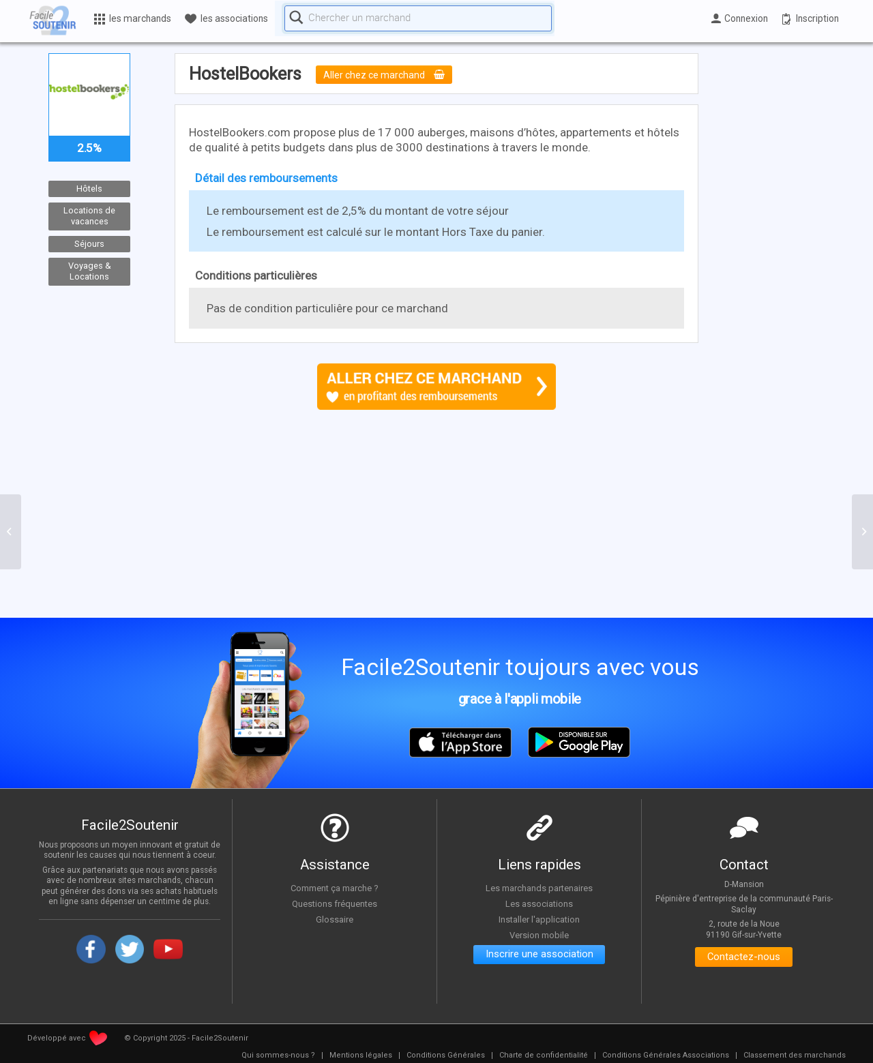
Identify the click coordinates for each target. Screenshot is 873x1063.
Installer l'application (539, 918)
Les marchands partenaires (539, 887)
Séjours (89, 244)
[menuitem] (278, 1055)
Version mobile (539, 934)
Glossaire (335, 918)
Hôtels (89, 188)
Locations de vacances (89, 216)
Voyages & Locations (89, 271)
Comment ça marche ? (335, 887)
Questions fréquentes (335, 903)
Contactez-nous (744, 958)
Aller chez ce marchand (388, 75)
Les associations (539, 903)
